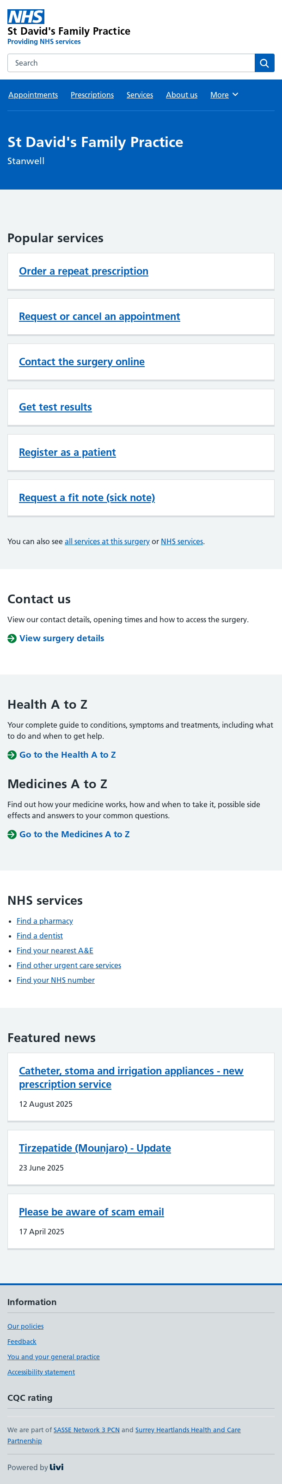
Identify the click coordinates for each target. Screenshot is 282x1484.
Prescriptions (92, 94)
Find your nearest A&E (55, 950)
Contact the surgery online (82, 361)
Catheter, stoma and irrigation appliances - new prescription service (131, 1077)
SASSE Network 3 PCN (87, 1430)
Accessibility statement (41, 1372)
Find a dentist (40, 935)
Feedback (22, 1341)
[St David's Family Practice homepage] (87, 27)
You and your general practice (53, 1357)
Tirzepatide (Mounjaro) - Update (95, 1147)
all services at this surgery (107, 541)
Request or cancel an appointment (99, 316)
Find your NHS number (56, 980)
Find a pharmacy (45, 921)
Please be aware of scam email (91, 1211)
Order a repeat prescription (83, 270)
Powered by (35, 1467)
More (224, 94)
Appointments (33, 94)
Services (140, 94)
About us (181, 94)
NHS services (182, 541)
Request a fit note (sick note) (87, 497)
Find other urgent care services (69, 965)
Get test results (55, 406)
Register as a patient (67, 452)
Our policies (25, 1326)
